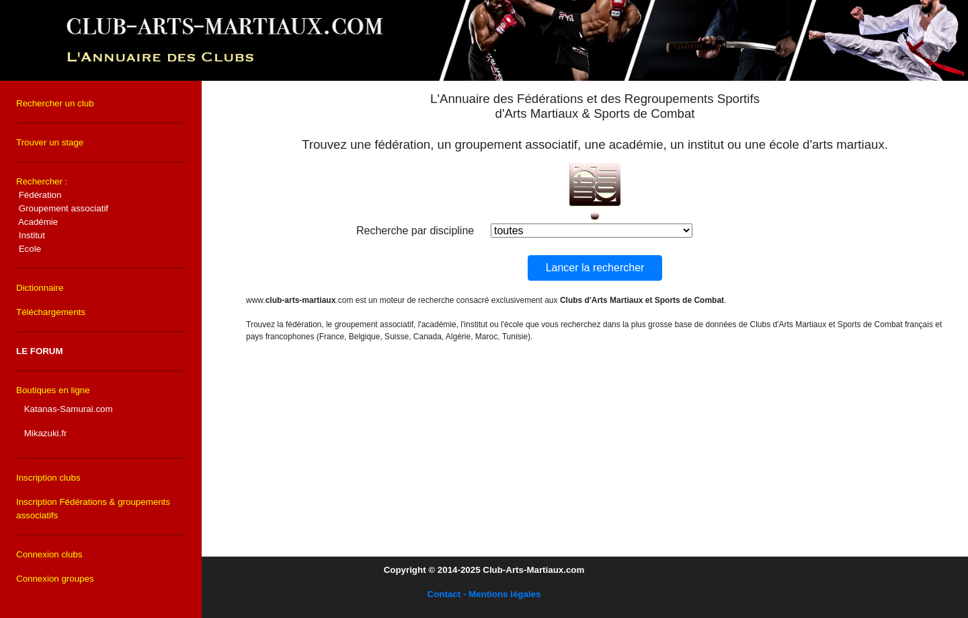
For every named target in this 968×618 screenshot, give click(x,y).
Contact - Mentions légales (484, 594)
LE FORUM (39, 351)
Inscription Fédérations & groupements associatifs (93, 508)
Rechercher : (62, 215)
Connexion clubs (49, 554)
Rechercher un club (55, 103)
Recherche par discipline (415, 230)
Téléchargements (50, 312)
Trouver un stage (49, 142)
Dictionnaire (39, 288)
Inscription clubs (48, 478)
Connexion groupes (55, 579)
